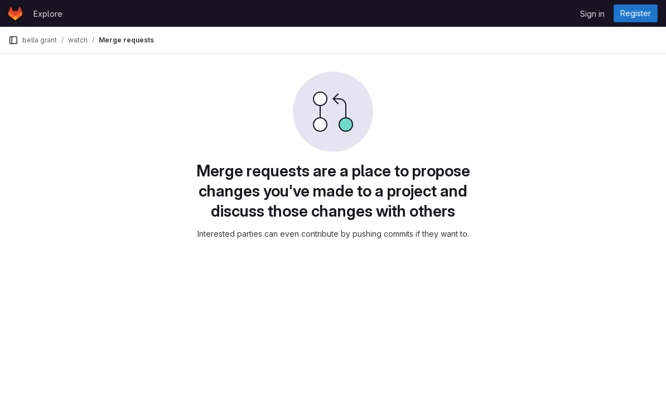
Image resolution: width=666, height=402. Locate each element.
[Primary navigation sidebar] (13, 40)
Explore (47, 13)
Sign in (592, 13)
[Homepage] (15, 13)
